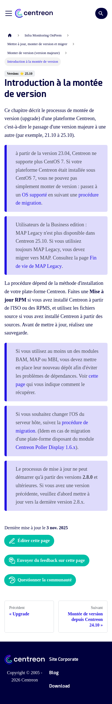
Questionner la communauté (40, 580)
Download (59, 686)
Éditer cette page (29, 541)
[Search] (101, 13)
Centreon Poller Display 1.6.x (45, 447)
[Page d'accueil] (9, 35)
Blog (54, 672)
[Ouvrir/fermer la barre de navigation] (8, 13)
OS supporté (34, 195)
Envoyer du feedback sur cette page (47, 560)
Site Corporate (63, 659)
